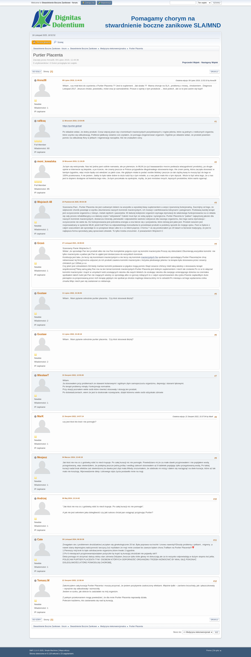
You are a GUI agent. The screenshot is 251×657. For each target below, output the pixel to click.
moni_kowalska (46, 161)
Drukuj (214, 72)
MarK (40, 416)
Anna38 (41, 80)
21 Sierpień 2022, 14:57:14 (73, 416)
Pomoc (209, 650)
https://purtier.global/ (72, 126)
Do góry (36, 620)
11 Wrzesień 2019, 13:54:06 (73, 121)
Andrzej (42, 498)
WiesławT (43, 375)
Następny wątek (209, 62)
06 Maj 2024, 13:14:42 (71, 498)
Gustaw (41, 293)
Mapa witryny (64, 650)
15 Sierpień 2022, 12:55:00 (73, 375)
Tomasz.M (43, 580)
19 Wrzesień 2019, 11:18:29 (73, 161)
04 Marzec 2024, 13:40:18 (72, 457)
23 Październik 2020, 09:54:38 (74, 202)
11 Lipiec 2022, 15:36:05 (72, 293)
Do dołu (36, 72)
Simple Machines (51, 650)
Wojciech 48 (44, 202)
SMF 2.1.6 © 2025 (36, 650)
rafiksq (41, 120)
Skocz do (177, 632)
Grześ (40, 243)
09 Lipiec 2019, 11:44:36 (72, 80)
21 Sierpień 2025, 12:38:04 (73, 580)
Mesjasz (42, 457)
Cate (40, 539)
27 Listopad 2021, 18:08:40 (73, 243)
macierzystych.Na (149, 257)
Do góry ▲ (217, 650)
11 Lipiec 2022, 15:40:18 (72, 334)
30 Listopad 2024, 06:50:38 (73, 539)
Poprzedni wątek (190, 62)
